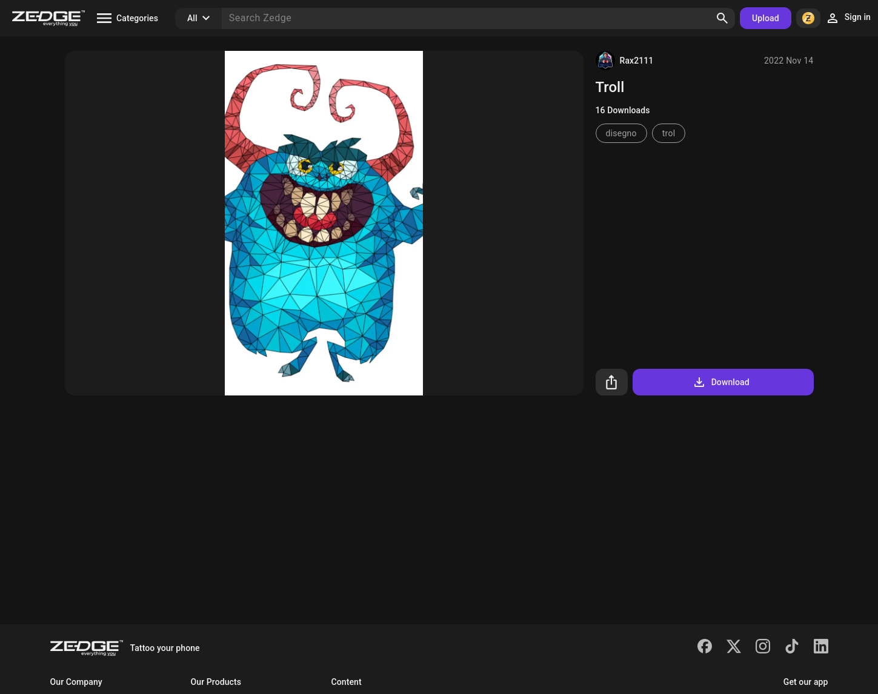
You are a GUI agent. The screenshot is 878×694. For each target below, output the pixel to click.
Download (721, 382)
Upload (765, 18)
